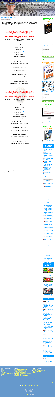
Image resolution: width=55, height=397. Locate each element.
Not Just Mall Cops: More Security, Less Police (48, 327)
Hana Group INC (13, 17)
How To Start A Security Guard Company (20, 369)
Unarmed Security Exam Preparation (20, 370)
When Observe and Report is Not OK (48, 294)
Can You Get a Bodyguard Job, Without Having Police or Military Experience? (48, 254)
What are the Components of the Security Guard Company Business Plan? (48, 205)
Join (51, 0)
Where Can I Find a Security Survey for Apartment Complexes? (48, 209)
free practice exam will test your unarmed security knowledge (48, 120)
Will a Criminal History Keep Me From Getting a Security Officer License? (48, 241)
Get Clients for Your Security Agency (20, 371)
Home (2, 17)
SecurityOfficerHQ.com (46, 81)
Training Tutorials (35, 369)
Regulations (23, 0)
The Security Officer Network (30, 385)
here (50, 142)
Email (2, 371)
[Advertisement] (37, 12)
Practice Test (10, 0)
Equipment (34, 372)
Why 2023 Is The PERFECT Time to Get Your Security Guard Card (48, 284)
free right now (51, 41)
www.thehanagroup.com (21, 111)
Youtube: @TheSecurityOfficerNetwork (7, 373)
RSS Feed (2, 374)
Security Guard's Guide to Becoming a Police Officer (22, 373)
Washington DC (52, 382)
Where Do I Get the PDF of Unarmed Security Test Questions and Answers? (48, 187)
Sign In (46, 0)
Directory (2, 370)
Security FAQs (31, 0)
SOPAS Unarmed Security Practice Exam (38, 370)
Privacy (28, 394)
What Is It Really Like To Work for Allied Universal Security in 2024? (48, 258)
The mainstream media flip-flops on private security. (48, 337)
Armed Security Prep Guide (18, 374)
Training (17, 0)
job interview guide (49, 140)
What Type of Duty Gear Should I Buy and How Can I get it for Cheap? (48, 198)
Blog (2, 369)
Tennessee (51, 381)
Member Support (39, 0)
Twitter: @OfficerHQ (4, 372)
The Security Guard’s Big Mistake (48, 274)
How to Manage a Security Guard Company (21, 375)
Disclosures (25, 394)
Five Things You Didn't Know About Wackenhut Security (48, 363)
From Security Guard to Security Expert (20, 372)
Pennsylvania (6, 17)
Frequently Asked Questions (36, 371)
